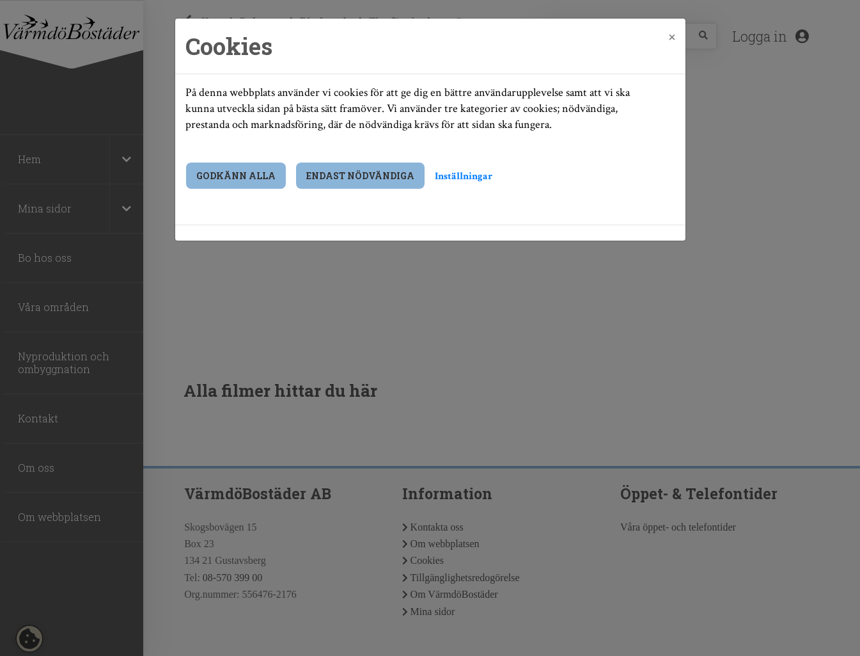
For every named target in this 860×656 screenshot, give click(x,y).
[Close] (672, 36)
